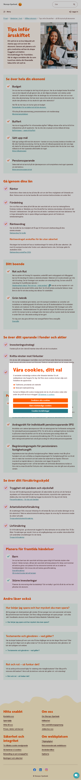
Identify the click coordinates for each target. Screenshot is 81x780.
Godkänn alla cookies (40, 400)
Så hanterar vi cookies (46, 395)
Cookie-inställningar (40, 411)
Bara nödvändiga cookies (40, 405)
